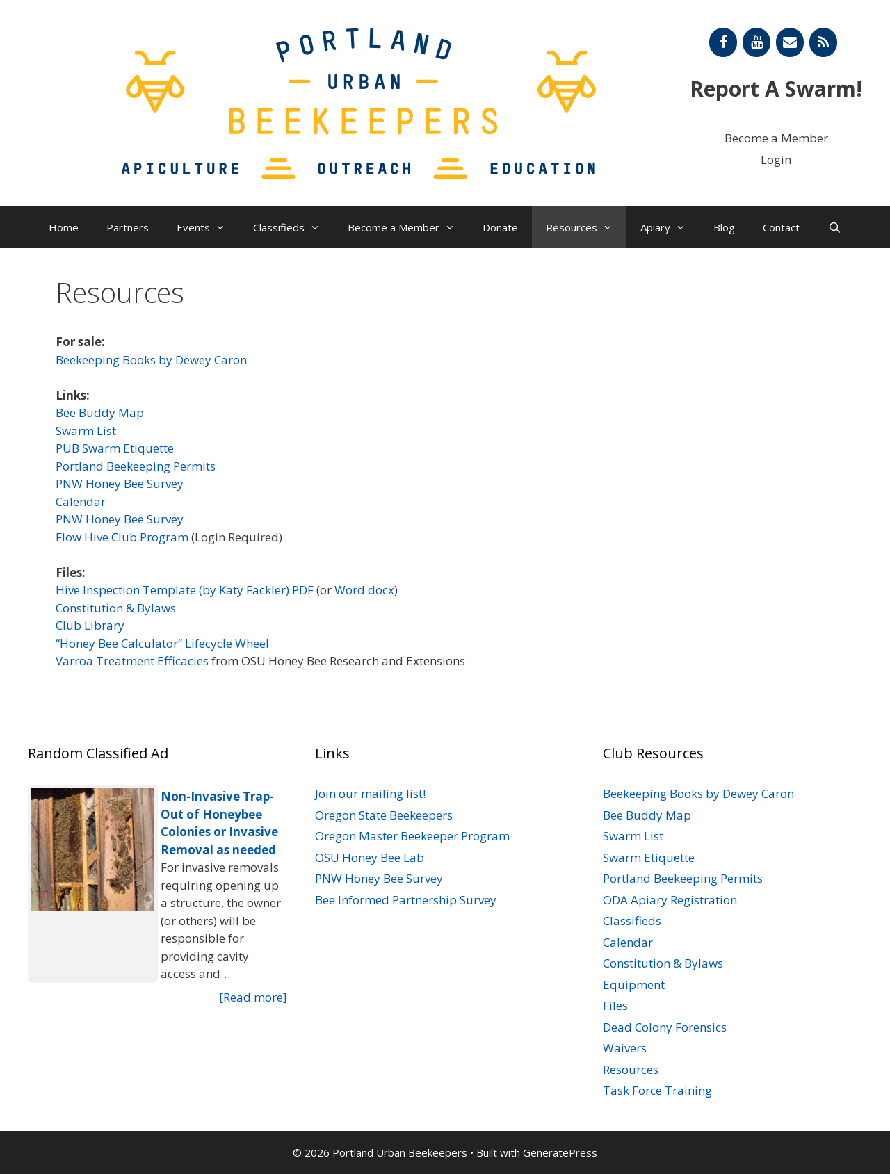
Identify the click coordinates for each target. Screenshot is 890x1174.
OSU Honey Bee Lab (369, 857)
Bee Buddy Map (100, 413)
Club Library (90, 625)
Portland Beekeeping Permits (136, 466)
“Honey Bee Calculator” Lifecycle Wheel (162, 643)
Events (208, 227)
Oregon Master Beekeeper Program (412, 836)
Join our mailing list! (370, 793)
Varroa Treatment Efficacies (132, 661)
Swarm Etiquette (649, 857)
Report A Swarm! (776, 88)
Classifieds (293, 227)
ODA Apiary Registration (670, 900)
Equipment (634, 985)
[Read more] (253, 997)
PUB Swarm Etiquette (115, 448)
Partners (127, 227)
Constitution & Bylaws (116, 608)
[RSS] (823, 42)
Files (615, 1005)
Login (776, 160)
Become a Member (776, 138)
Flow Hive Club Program (122, 537)
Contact (781, 227)
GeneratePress (560, 1152)
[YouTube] (756, 42)
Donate (500, 227)
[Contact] (790, 42)
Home (64, 227)
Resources (586, 227)
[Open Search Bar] (834, 227)
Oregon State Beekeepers (384, 815)
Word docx (364, 590)
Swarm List (86, 431)
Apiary (669, 227)
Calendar (81, 501)
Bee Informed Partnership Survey (405, 900)
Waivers (625, 1048)
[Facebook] (723, 42)
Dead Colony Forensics (665, 1027)
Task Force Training (657, 1090)
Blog (724, 227)
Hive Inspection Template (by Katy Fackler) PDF (185, 590)
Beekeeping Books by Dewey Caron (151, 360)
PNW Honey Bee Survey (120, 483)
